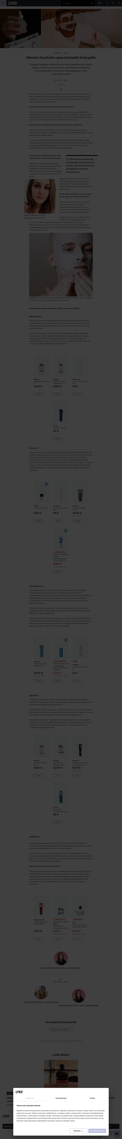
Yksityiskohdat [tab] (60, 1098)
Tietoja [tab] (92, 1098)
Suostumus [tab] (30, 1098)
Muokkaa (78, 1131)
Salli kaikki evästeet (97, 1131)
